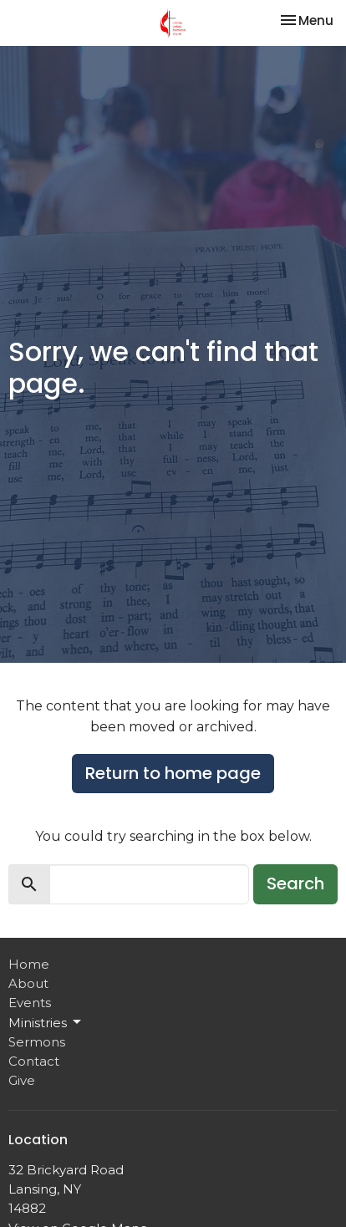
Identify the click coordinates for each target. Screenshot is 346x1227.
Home (28, 964)
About (28, 983)
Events (29, 1003)
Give (21, 1080)
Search (295, 883)
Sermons (36, 1042)
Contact (33, 1061)
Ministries (46, 1022)
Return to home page (173, 773)
